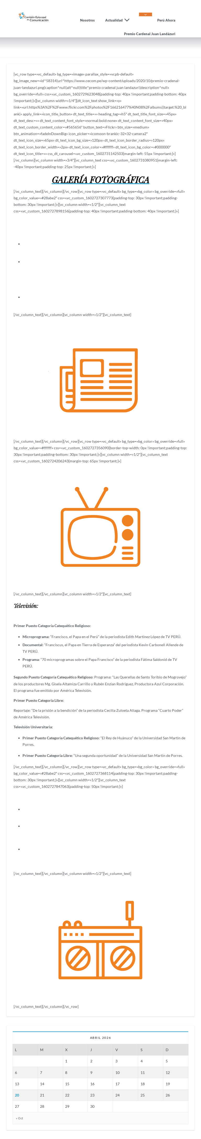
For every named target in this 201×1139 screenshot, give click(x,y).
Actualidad (119, 20)
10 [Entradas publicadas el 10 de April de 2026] (117, 1072)
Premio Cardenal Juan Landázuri (149, 34)
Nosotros (87, 20)
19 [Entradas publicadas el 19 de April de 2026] (168, 1084)
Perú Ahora (166, 20)
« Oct (19, 1118)
